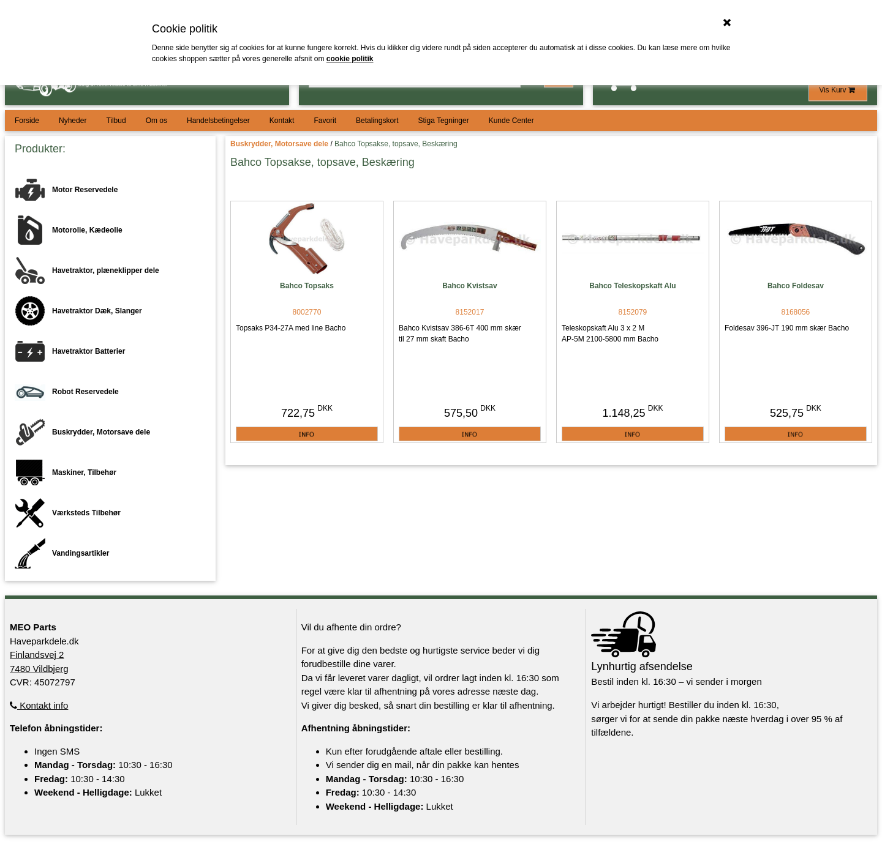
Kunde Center (511, 120)
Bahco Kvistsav (469, 286)
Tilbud (116, 120)
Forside (27, 120)
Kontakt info (39, 705)
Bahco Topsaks (307, 286)
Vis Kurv (838, 90)
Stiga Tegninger (443, 120)
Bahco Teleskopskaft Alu (632, 286)
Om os (156, 120)
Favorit (325, 120)
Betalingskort (377, 120)
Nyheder (72, 120)
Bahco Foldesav (795, 286)
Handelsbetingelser (218, 120)
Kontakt (282, 120)
